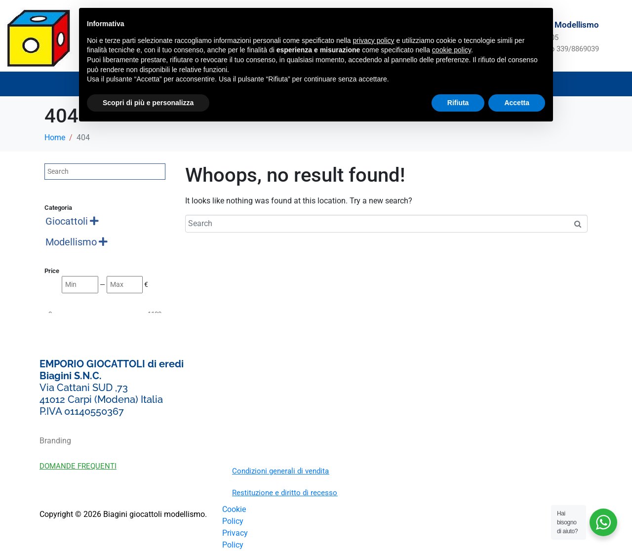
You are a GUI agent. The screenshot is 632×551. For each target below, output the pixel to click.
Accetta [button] (516, 103)
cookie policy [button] (451, 50)
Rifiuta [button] (458, 103)
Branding (55, 440)
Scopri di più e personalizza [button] (148, 103)
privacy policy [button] (374, 40)
